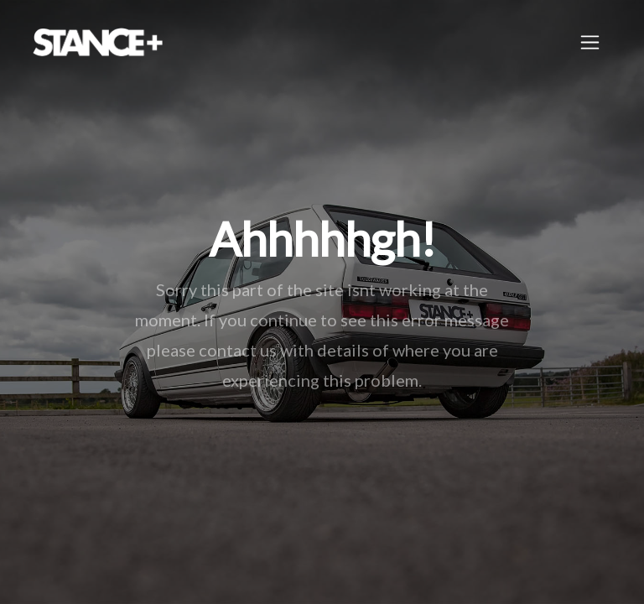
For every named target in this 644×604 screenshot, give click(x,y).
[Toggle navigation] (590, 42)
